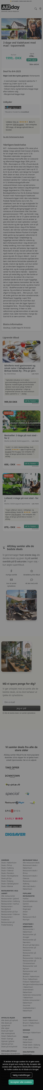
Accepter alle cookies (21, 1082)
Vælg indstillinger (21, 1075)
